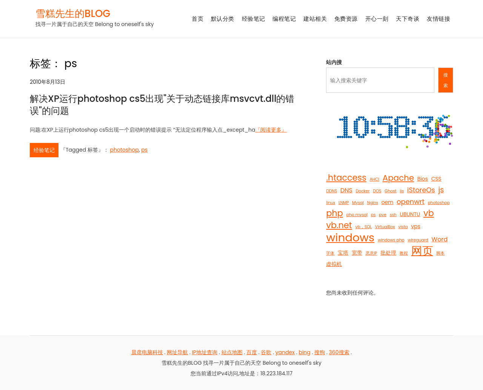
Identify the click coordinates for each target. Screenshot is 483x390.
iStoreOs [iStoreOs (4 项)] (421, 190)
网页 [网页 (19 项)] (422, 251)
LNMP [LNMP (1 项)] (343, 203)
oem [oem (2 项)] (387, 202)
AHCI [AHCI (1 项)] (374, 179)
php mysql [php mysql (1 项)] (357, 215)
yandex (285, 352)
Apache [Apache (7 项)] (398, 178)
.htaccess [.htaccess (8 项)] (346, 178)
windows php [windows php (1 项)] (391, 240)
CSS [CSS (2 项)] (436, 179)
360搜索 (339, 352)
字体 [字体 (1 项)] (330, 253)
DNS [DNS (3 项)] (346, 190)
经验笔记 (253, 19)
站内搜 (334, 62)
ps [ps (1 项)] (373, 215)
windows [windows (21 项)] (350, 237)
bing (304, 352)
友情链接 (438, 19)
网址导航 (177, 352)
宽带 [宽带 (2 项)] (357, 252)
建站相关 (315, 19)
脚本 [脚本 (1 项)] (440, 253)
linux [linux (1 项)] (330, 203)
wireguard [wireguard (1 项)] (418, 240)
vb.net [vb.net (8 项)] (339, 225)
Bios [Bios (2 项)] (422, 179)
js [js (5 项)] (441, 190)
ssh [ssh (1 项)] (393, 215)
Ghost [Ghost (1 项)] (390, 191)
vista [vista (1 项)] (403, 227)
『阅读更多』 (271, 130)
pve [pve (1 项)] (382, 215)
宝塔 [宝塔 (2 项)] (343, 252)
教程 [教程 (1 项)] (404, 253)
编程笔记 (284, 19)
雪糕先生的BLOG (72, 13)
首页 (197, 19)
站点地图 (232, 352)
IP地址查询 (205, 352)
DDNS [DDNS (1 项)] (331, 191)
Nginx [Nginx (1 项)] (372, 203)
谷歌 (266, 352)
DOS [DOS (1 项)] (377, 191)
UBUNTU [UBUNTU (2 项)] (410, 214)
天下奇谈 (407, 19)
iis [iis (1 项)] (402, 191)
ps (144, 150)
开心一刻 (377, 19)
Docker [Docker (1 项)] (363, 191)
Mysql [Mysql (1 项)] (358, 203)
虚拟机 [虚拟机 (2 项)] (334, 264)
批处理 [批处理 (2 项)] (388, 252)
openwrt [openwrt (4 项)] (411, 201)
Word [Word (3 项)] (440, 239)
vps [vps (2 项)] (415, 226)
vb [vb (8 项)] (428, 213)
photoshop (124, 150)
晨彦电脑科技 (147, 352)
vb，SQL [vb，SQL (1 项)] (363, 227)
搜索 (445, 80)
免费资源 (346, 19)
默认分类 (222, 19)
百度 (251, 352)
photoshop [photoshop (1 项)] (439, 203)
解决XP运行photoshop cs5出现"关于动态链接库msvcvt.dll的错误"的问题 (162, 104)
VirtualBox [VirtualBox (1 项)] (385, 227)
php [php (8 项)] (334, 213)
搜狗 (319, 352)
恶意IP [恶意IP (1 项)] (371, 253)
